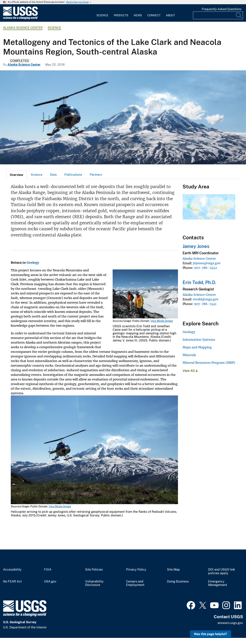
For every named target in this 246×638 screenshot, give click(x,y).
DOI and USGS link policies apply (221, 571)
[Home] (20, 18)
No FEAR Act (12, 581)
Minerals (189, 355)
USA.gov (50, 581)
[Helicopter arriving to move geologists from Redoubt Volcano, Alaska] (123, 117)
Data (53, 174)
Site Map (173, 569)
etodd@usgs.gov (205, 299)
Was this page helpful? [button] (210, 634)
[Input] (218, 15)
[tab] (16, 174)
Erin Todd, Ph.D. (199, 282)
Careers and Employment (135, 583)
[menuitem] (102, 13)
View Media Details (161, 320)
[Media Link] (145, 294)
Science (102, 15)
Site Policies (94, 569)
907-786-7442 (205, 268)
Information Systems (199, 339)
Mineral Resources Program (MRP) (209, 363)
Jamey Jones (196, 246)
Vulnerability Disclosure (94, 583)
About (170, 15)
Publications (73, 174)
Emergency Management (217, 583)
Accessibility (12, 569)
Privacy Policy (136, 569)
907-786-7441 (205, 304)
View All (190, 371)
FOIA (47, 569)
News (138, 15)
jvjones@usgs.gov (206, 263)
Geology (33, 262)
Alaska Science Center (23, 28)
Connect (153, 15)
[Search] (239, 15)
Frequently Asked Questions (221, 9)
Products (121, 15)
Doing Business (178, 581)
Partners (96, 174)
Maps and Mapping (197, 347)
